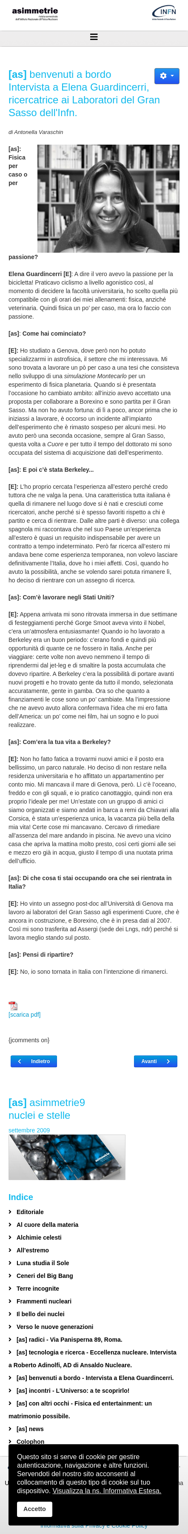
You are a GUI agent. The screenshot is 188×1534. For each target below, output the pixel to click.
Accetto (34, 1508)
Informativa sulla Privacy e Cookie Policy (94, 1525)
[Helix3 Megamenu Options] (94, 37)
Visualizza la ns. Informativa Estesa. (107, 1490)
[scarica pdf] (24, 1009)
